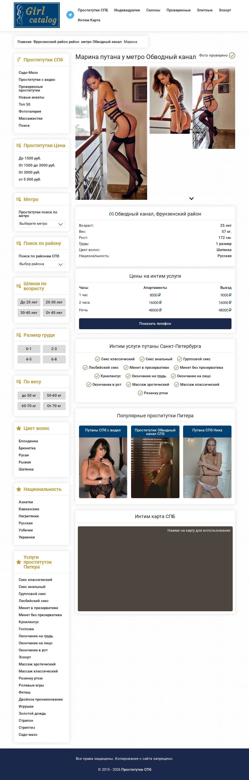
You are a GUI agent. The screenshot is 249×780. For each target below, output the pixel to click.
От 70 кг (54, 406)
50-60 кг (54, 395)
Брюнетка (27, 448)
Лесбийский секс (34, 601)
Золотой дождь (32, 713)
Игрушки (26, 706)
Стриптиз (27, 727)
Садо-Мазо (28, 72)
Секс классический (35, 580)
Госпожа (26, 629)
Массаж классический (38, 671)
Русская (26, 523)
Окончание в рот (33, 650)
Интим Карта (89, 20)
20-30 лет (54, 302)
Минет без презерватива (40, 615)
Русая (24, 455)
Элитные (205, 10)
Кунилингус (29, 622)
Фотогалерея (30, 111)
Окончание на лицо (36, 643)
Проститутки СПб (136, 769)
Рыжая (25, 462)
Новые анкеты (31, 97)
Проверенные (179, 10)
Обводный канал (134, 214)
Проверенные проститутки (31, 88)
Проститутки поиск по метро (38, 214)
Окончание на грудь (36, 636)
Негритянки (29, 516)
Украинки (27, 537)
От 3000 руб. (29, 172)
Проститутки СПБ (93, 10)
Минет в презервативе (38, 608)
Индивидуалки (127, 10)
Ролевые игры (31, 685)
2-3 (54, 349)
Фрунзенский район (178, 214)
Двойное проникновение (41, 699)
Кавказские (29, 509)
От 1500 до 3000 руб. (37, 165)
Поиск (24, 125)
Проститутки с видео (37, 79)
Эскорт (225, 10)
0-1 (29, 349)
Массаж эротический (37, 664)
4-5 (29, 359)
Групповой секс (32, 594)
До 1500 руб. (30, 158)
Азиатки (26, 502)
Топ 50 (24, 104)
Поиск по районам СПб (39, 256)
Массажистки (31, 118)
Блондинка (28, 441)
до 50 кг (29, 395)
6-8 (54, 359)
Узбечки (26, 530)
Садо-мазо (28, 734)
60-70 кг (29, 406)
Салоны (153, 10)
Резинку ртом (31, 678)
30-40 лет (28, 312)
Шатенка (26, 469)
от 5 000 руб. (30, 179)
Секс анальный (32, 587)
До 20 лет (28, 302)
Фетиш (24, 692)
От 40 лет (54, 312)
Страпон (26, 720)
